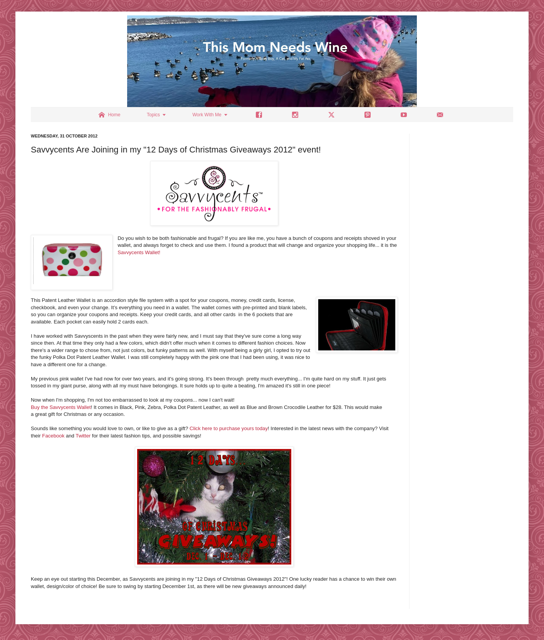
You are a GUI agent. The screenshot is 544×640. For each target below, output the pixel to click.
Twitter (83, 436)
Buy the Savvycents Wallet (61, 407)
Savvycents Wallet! (140, 252)
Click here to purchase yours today (229, 428)
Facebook (53, 436)
